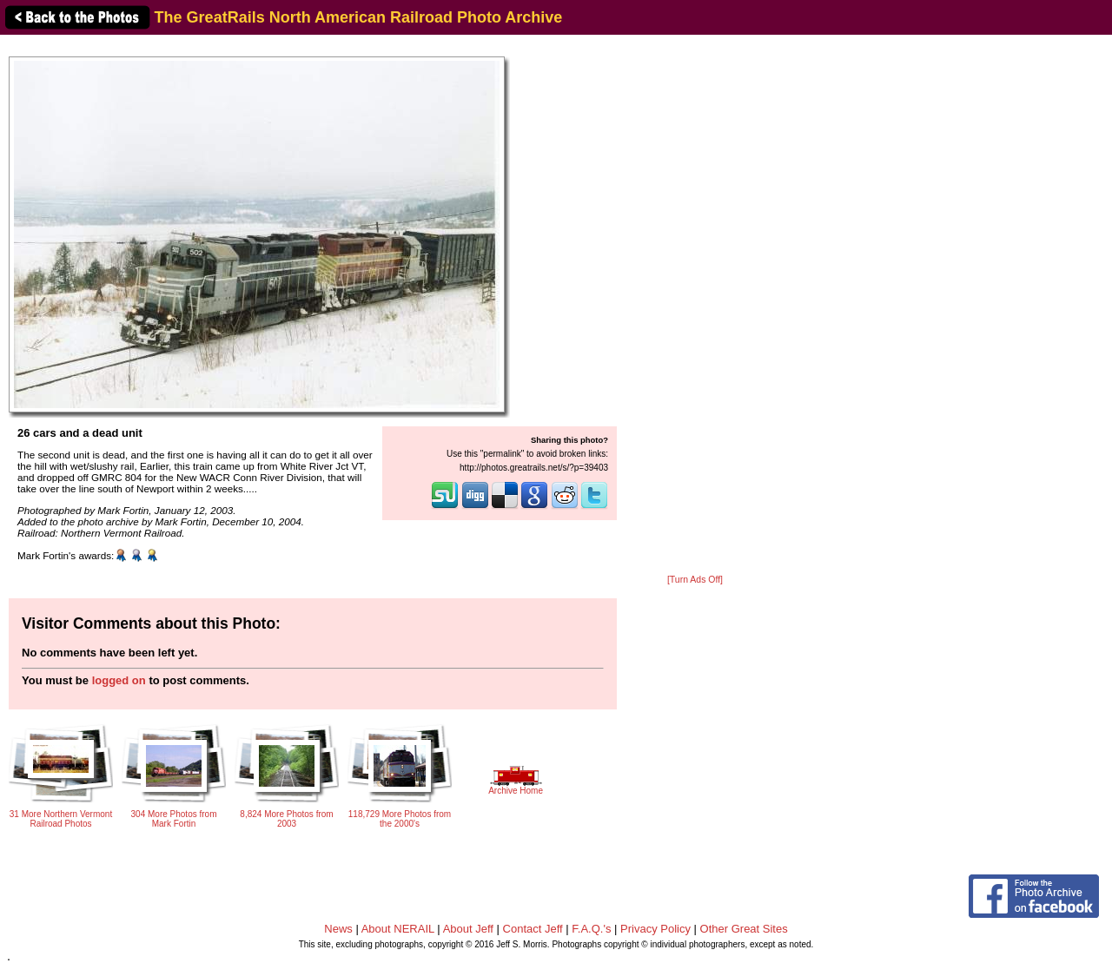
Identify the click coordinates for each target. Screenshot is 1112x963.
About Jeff (468, 928)
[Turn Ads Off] (695, 579)
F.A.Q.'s (591, 928)
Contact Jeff (533, 928)
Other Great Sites (744, 928)
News (338, 928)
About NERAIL (397, 928)
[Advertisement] (695, 305)
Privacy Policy (655, 928)
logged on (119, 680)
